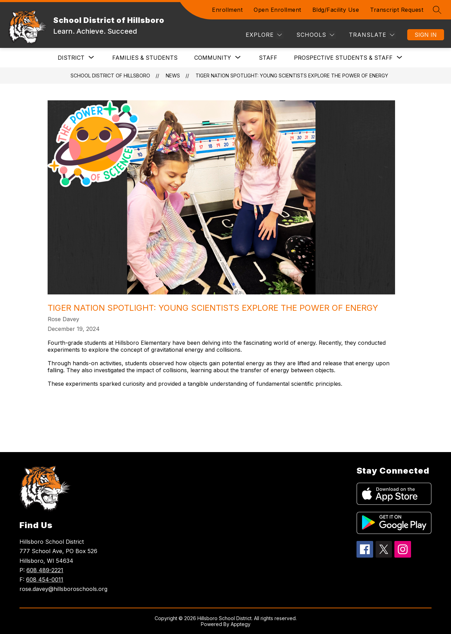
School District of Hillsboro (110, 75)
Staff (268, 57)
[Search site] (437, 10)
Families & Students (145, 57)
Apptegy (241, 624)
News (173, 75)
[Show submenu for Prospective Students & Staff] (343, 57)
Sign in (426, 34)
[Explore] (264, 35)
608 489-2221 (44, 570)
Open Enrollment (277, 9)
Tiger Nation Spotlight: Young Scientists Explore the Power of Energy (292, 75)
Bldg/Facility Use (335, 9)
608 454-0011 (44, 579)
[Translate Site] (371, 35)
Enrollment (227, 9)
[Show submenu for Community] (212, 57)
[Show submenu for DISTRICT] (71, 57)
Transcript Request (396, 9)
